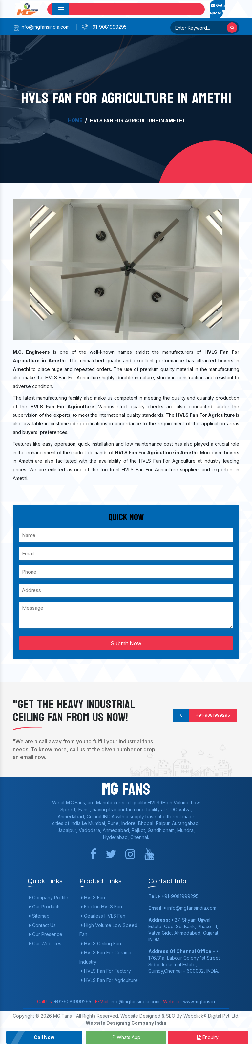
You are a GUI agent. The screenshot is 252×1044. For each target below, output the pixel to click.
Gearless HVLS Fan (103, 916)
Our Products (45, 906)
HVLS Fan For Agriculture (109, 980)
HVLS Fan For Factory (106, 971)
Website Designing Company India (126, 1023)
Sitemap (39, 916)
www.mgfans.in (198, 1001)
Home (75, 120)
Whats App (126, 1037)
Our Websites (45, 943)
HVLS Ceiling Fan (101, 943)
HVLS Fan (93, 897)
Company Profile (48, 897)
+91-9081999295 (104, 27)
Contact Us (42, 925)
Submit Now (126, 643)
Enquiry (208, 1037)
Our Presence (45, 934)
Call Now (44, 1037)
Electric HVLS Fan (101, 906)
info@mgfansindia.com (41, 27)
